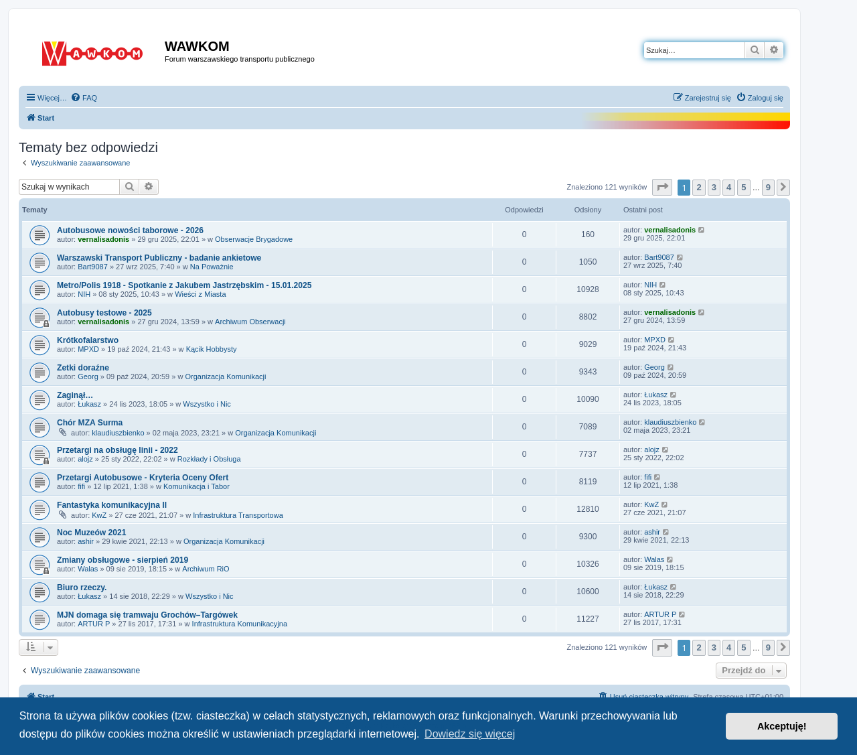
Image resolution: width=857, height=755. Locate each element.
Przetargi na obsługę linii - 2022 (117, 450)
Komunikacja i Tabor (196, 486)
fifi (81, 486)
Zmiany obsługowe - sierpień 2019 (122, 560)
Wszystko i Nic (207, 404)
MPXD (88, 349)
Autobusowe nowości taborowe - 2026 (130, 230)
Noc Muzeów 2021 (92, 532)
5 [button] (743, 187)
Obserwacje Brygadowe (254, 239)
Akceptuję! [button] (782, 726)
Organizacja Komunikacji (225, 376)
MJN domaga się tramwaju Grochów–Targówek (147, 615)
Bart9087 (93, 267)
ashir (86, 541)
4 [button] (728, 187)
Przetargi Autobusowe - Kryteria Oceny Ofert (142, 477)
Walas (88, 569)
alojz (85, 459)
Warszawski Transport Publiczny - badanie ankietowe (159, 258)
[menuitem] (83, 98)
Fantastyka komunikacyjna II (112, 505)
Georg (88, 376)
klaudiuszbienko (118, 433)
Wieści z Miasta (200, 294)
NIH (84, 294)
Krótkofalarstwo (88, 340)
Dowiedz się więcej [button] (469, 734)
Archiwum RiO (205, 569)
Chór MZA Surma (90, 422)
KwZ (99, 515)
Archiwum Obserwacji (250, 322)
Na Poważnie (212, 267)
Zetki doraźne (83, 367)
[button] (662, 187)
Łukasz (89, 404)
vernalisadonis (103, 239)
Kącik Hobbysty (211, 349)
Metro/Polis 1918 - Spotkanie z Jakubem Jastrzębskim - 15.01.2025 (184, 285)
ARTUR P (94, 624)
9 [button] (768, 187)
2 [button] (698, 187)
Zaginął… (75, 395)
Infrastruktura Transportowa (238, 515)
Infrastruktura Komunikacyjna (239, 624)
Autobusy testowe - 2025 (104, 313)
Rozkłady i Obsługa (209, 459)
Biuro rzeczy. (81, 587)
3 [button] (714, 187)
